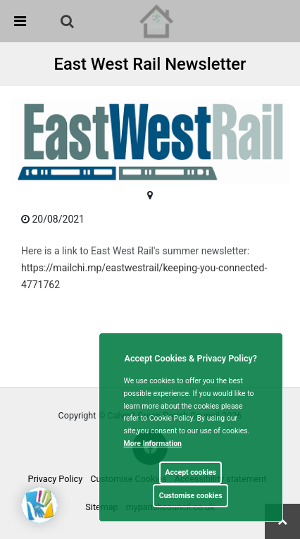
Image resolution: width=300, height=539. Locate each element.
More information (153, 443)
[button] (68, 22)
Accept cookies (190, 472)
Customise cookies (191, 495)
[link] (67, 21)
